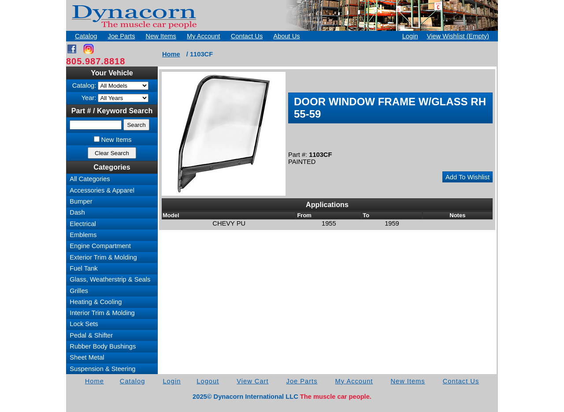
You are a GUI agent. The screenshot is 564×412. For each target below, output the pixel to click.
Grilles (79, 290)
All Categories (90, 178)
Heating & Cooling (96, 301)
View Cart (252, 381)
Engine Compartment (100, 245)
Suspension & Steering (102, 368)
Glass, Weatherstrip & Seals (110, 279)
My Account (203, 36)
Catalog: (84, 85)
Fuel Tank (83, 268)
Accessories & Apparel (102, 190)
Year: (89, 97)
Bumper (81, 201)
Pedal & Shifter (91, 335)
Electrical (83, 223)
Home (171, 54)
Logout (208, 381)
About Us (286, 36)
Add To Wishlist (467, 177)
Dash (77, 212)
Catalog (86, 36)
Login (410, 36)
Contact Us (247, 36)
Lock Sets (84, 323)
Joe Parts (121, 36)
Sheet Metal (87, 357)
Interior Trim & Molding (102, 312)
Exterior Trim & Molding (103, 257)
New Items (161, 36)
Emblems (83, 234)
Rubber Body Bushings (103, 346)
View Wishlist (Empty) (458, 36)
